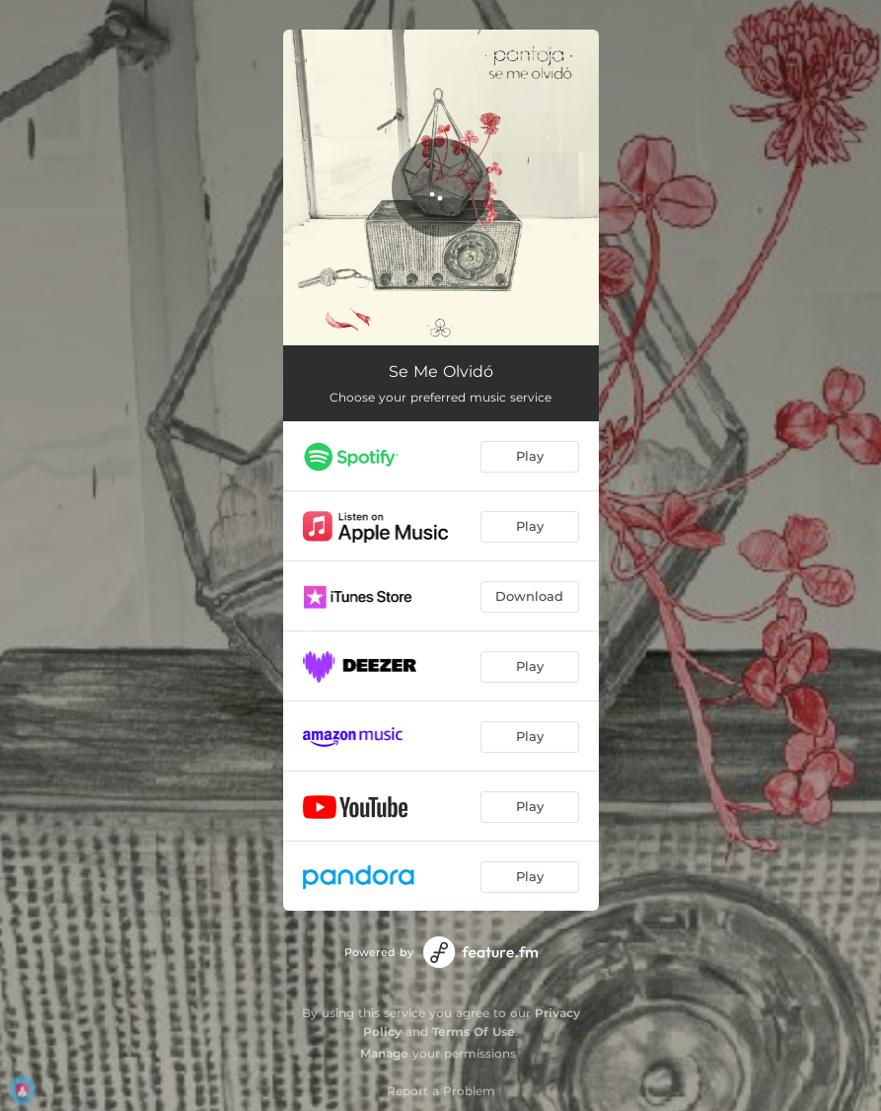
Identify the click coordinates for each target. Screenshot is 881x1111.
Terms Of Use (473, 1031)
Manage (384, 1053)
